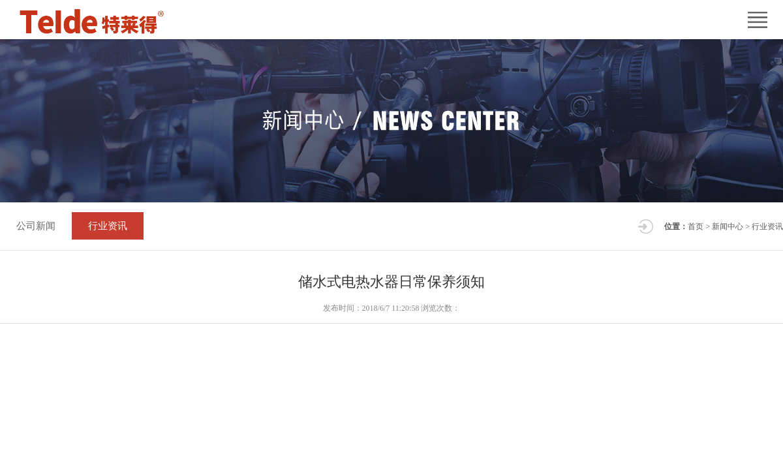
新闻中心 (727, 226)
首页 (695, 226)
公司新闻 (35, 226)
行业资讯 (107, 226)
